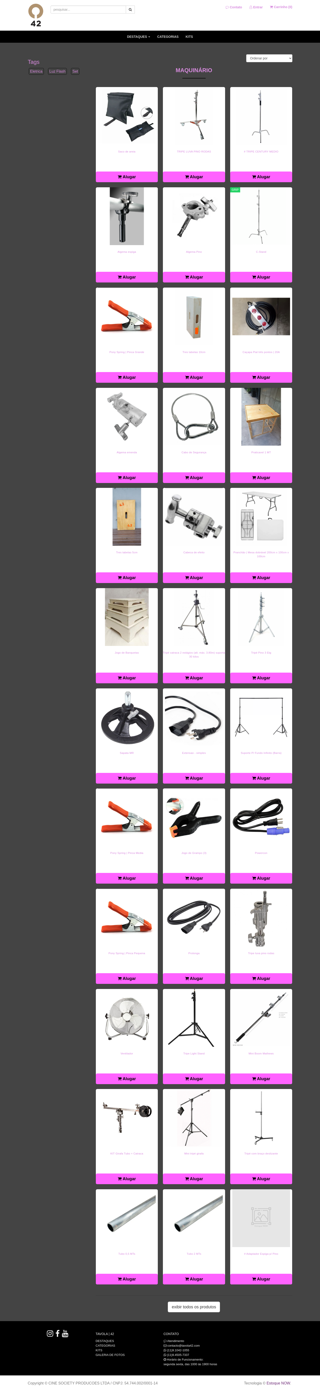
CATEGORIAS (167, 37)
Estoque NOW (278, 1383)
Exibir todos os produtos (194, 1307)
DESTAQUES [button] (138, 37)
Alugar (127, 177)
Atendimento (174, 1341)
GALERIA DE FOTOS (110, 1355)
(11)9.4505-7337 (178, 1355)
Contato (234, 7)
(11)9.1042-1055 (178, 1350)
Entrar (256, 7)
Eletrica (36, 71)
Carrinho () (281, 7)
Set (75, 71)
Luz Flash (57, 71)
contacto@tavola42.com (183, 1345)
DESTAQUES (105, 1341)
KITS (189, 37)
